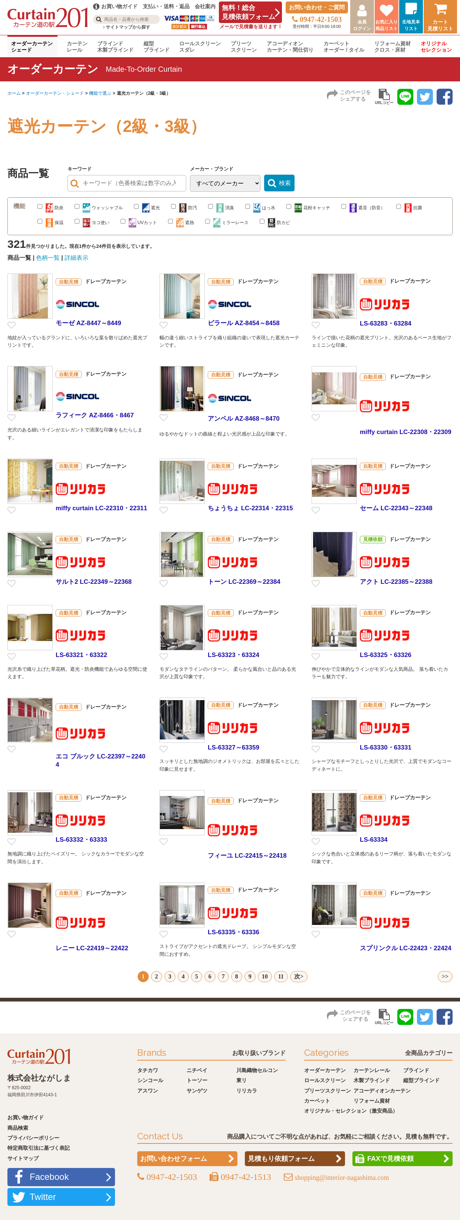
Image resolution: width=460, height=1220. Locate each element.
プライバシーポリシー (33, 1137)
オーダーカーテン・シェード (55, 93)
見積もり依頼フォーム (281, 1158)
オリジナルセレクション (436, 47)
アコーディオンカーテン (382, 1090)
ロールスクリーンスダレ (200, 47)
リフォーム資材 (372, 1100)
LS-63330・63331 (385, 747)
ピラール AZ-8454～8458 (244, 323)
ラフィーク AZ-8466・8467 (95, 415)
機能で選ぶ (100, 93)
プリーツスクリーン (244, 47)
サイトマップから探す (126, 27)
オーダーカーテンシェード (32, 47)
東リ (241, 1080)
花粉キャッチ (308, 208)
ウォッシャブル (99, 208)
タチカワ (147, 1069)
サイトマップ (23, 1158)
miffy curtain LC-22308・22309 (405, 432)
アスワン (147, 1090)
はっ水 (260, 208)
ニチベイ (197, 1069)
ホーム (14, 93)
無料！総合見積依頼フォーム (248, 12)
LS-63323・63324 (233, 654)
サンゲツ (197, 1090)
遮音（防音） (363, 208)
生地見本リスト (411, 25)
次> (298, 976)
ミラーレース (227, 222)
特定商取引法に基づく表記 (38, 1148)
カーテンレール (77, 47)
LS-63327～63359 (233, 747)
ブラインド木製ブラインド (115, 47)
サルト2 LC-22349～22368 (94, 581)
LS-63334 (374, 839)
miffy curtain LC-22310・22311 (101, 508)
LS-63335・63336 (233, 932)
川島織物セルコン (257, 1069)
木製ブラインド (372, 1080)
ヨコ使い (92, 222)
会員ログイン (362, 25)
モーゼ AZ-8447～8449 (88, 323)
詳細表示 (76, 258)
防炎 (50, 208)
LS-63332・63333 (81, 839)
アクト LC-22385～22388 (396, 581)
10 (265, 976)
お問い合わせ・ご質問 (317, 7)
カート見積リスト (440, 25)
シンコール (150, 1080)
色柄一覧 (48, 258)
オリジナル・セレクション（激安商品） (351, 1110)
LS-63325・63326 (385, 654)
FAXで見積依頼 (390, 1158)
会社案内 (205, 6)
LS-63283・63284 (385, 323)
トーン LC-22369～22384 (244, 581)
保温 (50, 222)
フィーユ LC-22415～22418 (247, 855)
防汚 (184, 208)
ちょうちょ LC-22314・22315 (250, 508)
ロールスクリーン (325, 1080)
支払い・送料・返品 (166, 6)
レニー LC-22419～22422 (92, 948)
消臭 (221, 208)
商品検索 (17, 1127)
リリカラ (246, 1090)
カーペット (317, 1100)
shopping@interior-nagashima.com (342, 1177)
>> (445, 976)
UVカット (139, 222)
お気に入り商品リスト (386, 25)
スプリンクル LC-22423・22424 (405, 948)
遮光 (147, 208)
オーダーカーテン (325, 1069)
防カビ (275, 222)
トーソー (197, 1080)
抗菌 (409, 208)
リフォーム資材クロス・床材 (392, 47)
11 (281, 976)
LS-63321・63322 (81, 654)
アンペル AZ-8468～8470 (244, 418)
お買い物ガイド (25, 1117)
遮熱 (181, 222)
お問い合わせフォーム (173, 1158)
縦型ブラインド (157, 47)
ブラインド (416, 1069)
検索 (285, 183)
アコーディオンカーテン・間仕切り (290, 47)
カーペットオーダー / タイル (343, 47)
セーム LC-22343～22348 (396, 508)
